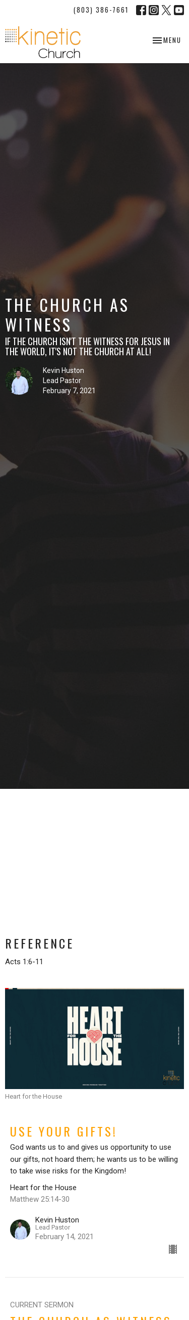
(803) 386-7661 (101, 10)
